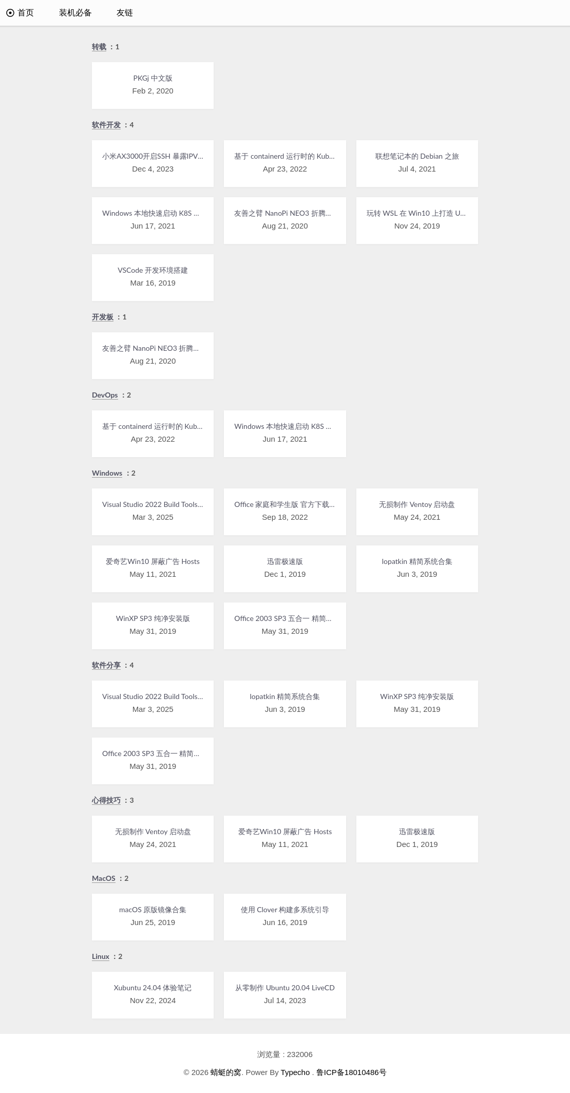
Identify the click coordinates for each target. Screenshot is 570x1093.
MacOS (104, 878)
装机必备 (75, 12)
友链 (125, 12)
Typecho (295, 1072)
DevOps (105, 394)
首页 (20, 12)
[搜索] (548, 13)
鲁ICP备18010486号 (351, 1072)
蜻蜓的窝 (226, 1072)
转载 (99, 46)
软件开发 (106, 124)
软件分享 (106, 665)
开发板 (102, 316)
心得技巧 (106, 800)
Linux (100, 956)
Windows (107, 472)
